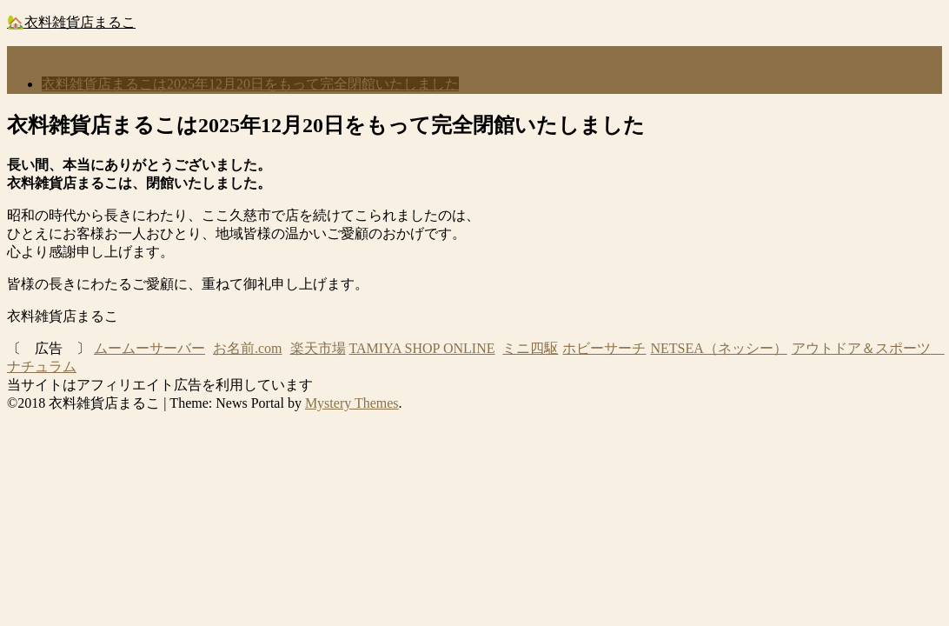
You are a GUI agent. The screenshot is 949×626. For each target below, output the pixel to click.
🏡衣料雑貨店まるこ (71, 22)
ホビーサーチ (604, 348)
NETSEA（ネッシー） (718, 348)
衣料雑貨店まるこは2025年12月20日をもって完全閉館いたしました (250, 84)
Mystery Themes (352, 403)
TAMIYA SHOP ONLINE (422, 348)
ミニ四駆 (530, 348)
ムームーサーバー (149, 348)
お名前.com (247, 348)
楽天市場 (318, 348)
